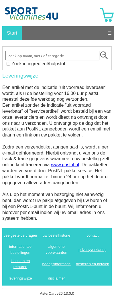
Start (12, 33)
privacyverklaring (92, 249)
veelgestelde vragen (20, 235)
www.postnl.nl (65, 164)
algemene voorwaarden (56, 249)
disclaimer (56, 278)
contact (93, 235)
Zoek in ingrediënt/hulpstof (38, 63)
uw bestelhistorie (56, 235)
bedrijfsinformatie (56, 264)
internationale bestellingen (20, 249)
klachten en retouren (20, 264)
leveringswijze (20, 278)
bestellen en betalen (92, 264)
